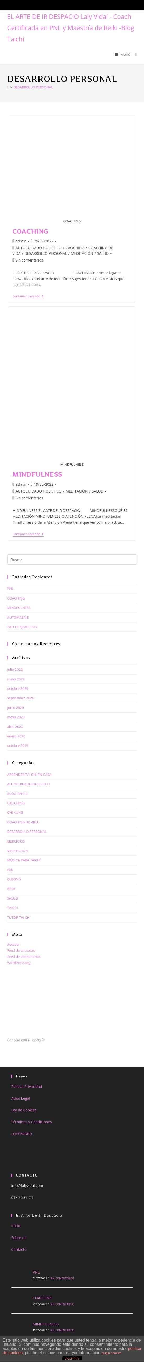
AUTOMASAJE (18, 617)
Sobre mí (18, 1237)
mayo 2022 (16, 679)
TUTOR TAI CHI (19, 917)
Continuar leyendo (28, 297)
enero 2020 (16, 736)
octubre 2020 (17, 688)
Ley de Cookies (24, 1109)
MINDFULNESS (37, 474)
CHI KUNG (15, 812)
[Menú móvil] (123, 54)
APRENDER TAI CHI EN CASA (29, 774)
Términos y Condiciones (31, 1121)
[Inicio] (8, 87)
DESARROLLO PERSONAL (33, 87)
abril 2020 (15, 726)
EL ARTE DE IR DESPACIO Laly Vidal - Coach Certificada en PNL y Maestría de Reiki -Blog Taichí (70, 27)
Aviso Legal (20, 1098)
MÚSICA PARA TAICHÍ (24, 860)
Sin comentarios (29, 260)
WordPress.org (19, 962)
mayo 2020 (16, 717)
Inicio (15, 1225)
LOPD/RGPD (21, 1133)
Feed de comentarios (24, 956)
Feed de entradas (21, 950)
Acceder (13, 944)
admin (20, 241)
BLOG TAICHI (17, 793)
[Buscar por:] (134, 54)
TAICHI (12, 907)
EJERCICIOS (16, 841)
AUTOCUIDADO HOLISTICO (38, 247)
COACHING (30, 231)
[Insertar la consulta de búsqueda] (72, 559)
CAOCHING (74, 247)
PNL (10, 588)
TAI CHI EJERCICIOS (22, 626)
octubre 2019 (17, 745)
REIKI (11, 888)
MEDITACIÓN (82, 253)
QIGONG (14, 879)
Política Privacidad (26, 1086)
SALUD (103, 253)
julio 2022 (15, 669)
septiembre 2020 (20, 698)
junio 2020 (15, 707)
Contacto (19, 1249)
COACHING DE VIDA (23, 822)
